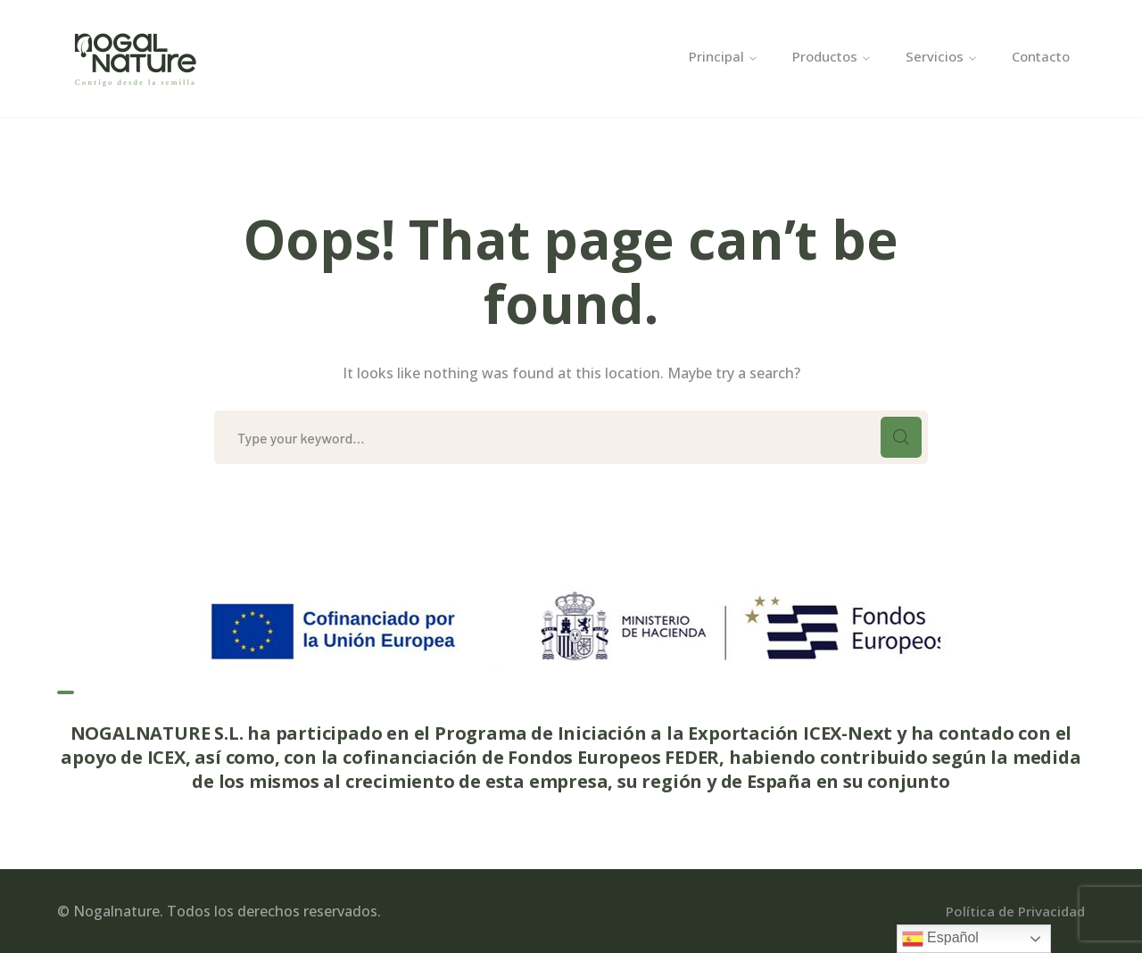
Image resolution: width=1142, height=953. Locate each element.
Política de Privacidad (1015, 911)
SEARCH (901, 437)
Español (940, 938)
